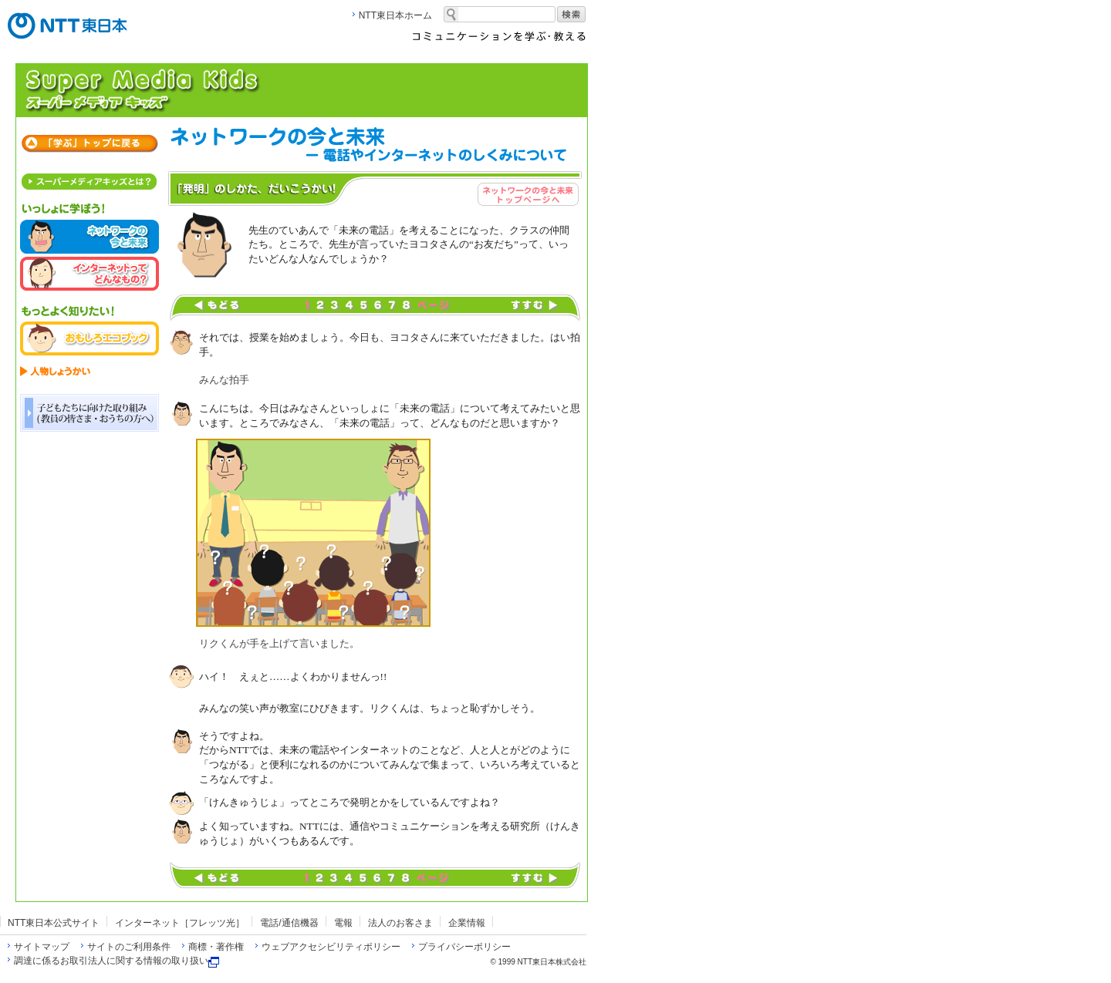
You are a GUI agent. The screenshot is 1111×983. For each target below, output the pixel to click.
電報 (343, 922)
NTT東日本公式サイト (54, 922)
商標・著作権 (216, 946)
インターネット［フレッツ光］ (180, 922)
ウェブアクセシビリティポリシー (331, 946)
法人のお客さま (400, 922)
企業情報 (466, 922)
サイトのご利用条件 (129, 946)
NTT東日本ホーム (395, 15)
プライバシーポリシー (464, 946)
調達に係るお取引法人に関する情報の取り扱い (116, 960)
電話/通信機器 (289, 922)
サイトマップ (41, 946)
